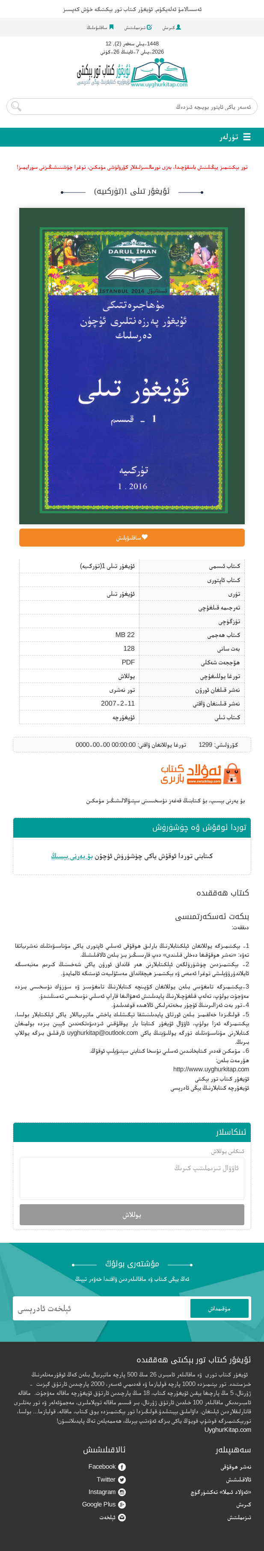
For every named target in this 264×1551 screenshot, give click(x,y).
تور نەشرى (122, 689)
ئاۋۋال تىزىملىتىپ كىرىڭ (132, 1178)
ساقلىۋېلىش (132, 537)
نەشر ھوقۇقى (236, 1466)
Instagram (107, 1492)
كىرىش (172, 27)
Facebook (107, 1467)
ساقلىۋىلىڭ (100, 27)
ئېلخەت (113, 1517)
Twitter (111, 1480)
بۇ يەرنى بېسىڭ (72, 855)
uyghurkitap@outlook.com (102, 1032)
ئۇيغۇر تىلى (121, 593)
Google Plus (104, 1504)
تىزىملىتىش (138, 27)
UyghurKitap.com (228, 1429)
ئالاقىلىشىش (238, 1479)
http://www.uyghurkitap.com (211, 1069)
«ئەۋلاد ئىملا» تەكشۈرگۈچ (221, 1491)
